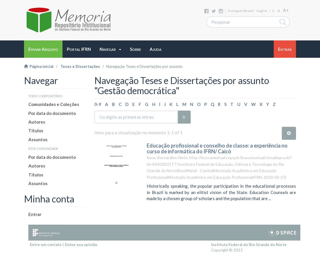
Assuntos (37, 139)
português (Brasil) (241, 10)
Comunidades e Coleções (53, 104)
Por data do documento (52, 113)
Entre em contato (46, 244)
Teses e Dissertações (80, 66)
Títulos (35, 130)
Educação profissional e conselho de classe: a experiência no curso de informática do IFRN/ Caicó (217, 148)
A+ (286, 10)
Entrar (34, 214)
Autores (36, 121)
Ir (184, 117)
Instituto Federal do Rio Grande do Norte (249, 244)
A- (273, 10)
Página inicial (39, 66)
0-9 (97, 104)
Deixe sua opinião (81, 244)
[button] (110, 49)
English (262, 10)
